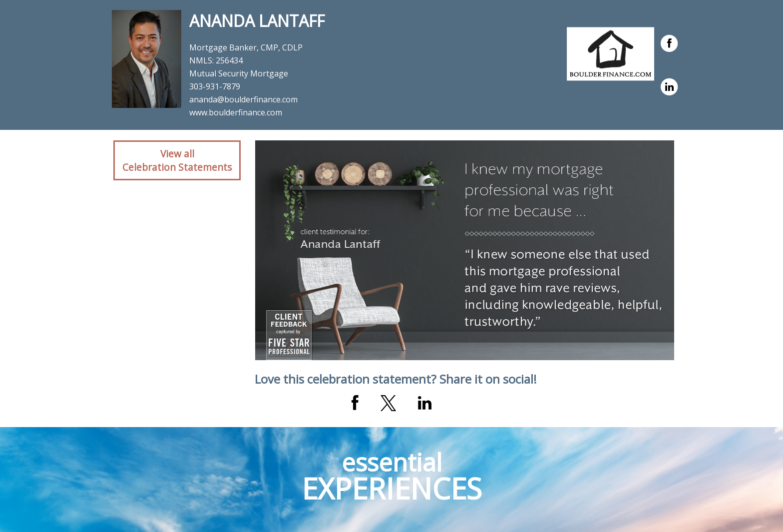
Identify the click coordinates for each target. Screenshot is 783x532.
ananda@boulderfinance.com (243, 99)
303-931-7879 (214, 86)
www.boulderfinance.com (235, 112)
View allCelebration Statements (177, 160)
